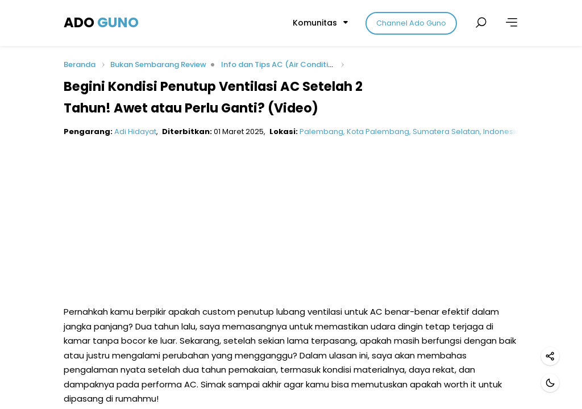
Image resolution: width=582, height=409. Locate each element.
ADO (101, 22)
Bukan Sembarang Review (158, 64)
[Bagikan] (550, 356)
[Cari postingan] (481, 23)
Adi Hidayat (135, 131)
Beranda (79, 65)
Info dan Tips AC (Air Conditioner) (284, 64)
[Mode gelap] (550, 383)
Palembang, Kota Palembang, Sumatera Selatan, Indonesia (410, 131)
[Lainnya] (511, 23)
